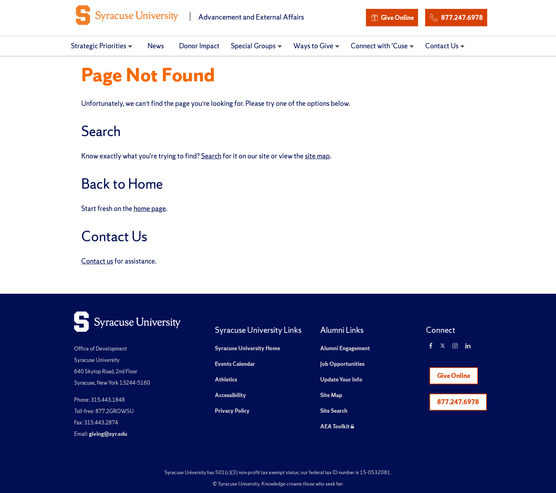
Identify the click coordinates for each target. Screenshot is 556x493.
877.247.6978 (456, 16)
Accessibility (230, 395)
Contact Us (441, 45)
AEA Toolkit (337, 426)
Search (211, 156)
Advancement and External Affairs (251, 17)
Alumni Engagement (345, 348)
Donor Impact (199, 45)
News (156, 45)
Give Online (392, 17)
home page (150, 208)
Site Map (331, 395)
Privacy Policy (232, 411)
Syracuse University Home (247, 348)
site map (317, 156)
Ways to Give (313, 45)
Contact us (97, 261)
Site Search (334, 411)
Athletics (226, 379)
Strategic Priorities (98, 45)
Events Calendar (235, 364)
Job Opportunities (342, 364)
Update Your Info (341, 379)
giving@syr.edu (108, 434)
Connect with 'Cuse (379, 45)
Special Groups (253, 45)
